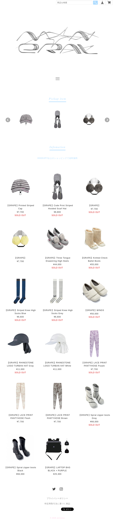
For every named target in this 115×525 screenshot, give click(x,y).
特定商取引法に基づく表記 (57, 503)
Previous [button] (7, 119)
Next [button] (107, 119)
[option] (26, 119)
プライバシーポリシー (57, 498)
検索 (95, 3)
